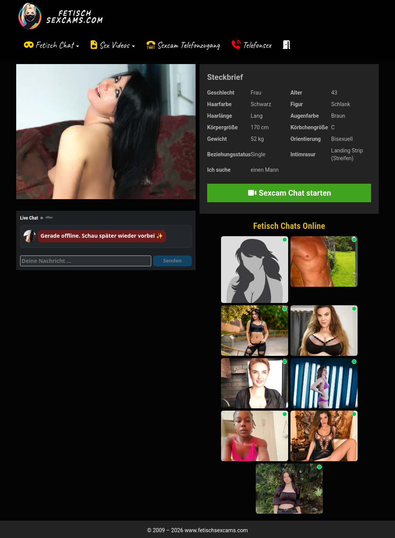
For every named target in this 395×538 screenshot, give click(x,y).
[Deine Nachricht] (85, 260)
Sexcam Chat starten (289, 193)
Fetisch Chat (57, 45)
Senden (172, 260)
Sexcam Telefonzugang (188, 45)
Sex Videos (117, 45)
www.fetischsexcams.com (216, 530)
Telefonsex (257, 45)
